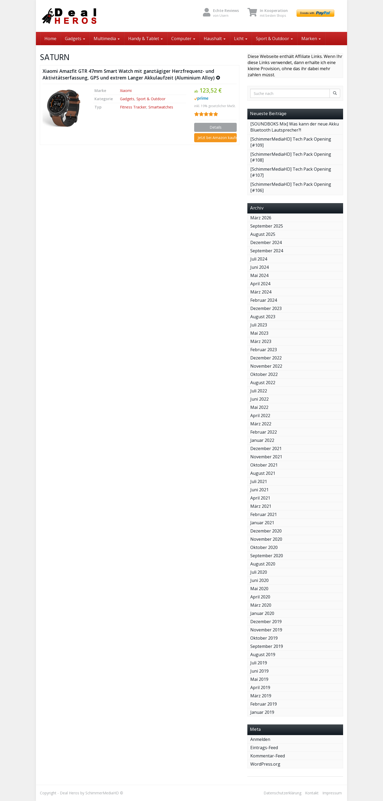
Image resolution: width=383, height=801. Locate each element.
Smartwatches (160, 107)
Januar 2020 (262, 613)
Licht (240, 38)
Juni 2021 (259, 490)
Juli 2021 (258, 481)
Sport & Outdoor (274, 38)
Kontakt (312, 792)
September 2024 (266, 251)
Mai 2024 (259, 275)
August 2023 (262, 317)
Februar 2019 (263, 704)
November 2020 (266, 539)
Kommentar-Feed (267, 756)
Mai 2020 (259, 589)
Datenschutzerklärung (282, 792)
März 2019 (260, 696)
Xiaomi (126, 90)
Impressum (332, 792)
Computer (183, 38)
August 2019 (262, 654)
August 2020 (262, 564)
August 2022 (262, 382)
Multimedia (107, 38)
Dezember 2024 (266, 242)
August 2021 (262, 473)
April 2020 (260, 597)
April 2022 (260, 415)
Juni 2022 (259, 399)
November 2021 (266, 457)
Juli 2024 (258, 259)
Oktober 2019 (264, 638)
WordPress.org (265, 764)
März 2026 (260, 218)
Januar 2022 (262, 440)
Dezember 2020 (266, 531)
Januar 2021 (262, 523)
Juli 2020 (258, 572)
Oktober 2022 (264, 374)
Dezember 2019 (266, 621)
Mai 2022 (259, 407)
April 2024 (260, 284)
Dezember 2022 (266, 358)
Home (50, 38)
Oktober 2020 (264, 547)
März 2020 (260, 605)
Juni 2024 (259, 267)
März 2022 (260, 424)
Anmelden (260, 739)
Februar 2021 (263, 514)
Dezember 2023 (266, 308)
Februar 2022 (263, 432)
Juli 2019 (258, 663)
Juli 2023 (258, 325)
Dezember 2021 (266, 448)
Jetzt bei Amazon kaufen (217, 137)
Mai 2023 (259, 333)
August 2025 (262, 234)
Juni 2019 (259, 671)
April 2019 (260, 687)
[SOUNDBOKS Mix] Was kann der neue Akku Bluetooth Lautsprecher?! (294, 127)
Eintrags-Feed (264, 747)
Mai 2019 (259, 679)
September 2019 (266, 646)
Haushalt (215, 38)
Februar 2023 (263, 350)
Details (216, 127)
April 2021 (260, 498)
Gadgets (75, 38)
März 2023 (260, 341)
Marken (311, 38)
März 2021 (260, 506)
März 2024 (260, 292)
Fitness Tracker (133, 107)
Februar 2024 (263, 300)
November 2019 (266, 630)
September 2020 (266, 556)
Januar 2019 (262, 712)
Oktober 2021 (264, 465)
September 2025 (266, 226)
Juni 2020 (259, 580)
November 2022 (266, 366)
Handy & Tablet (145, 38)
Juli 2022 (258, 391)
